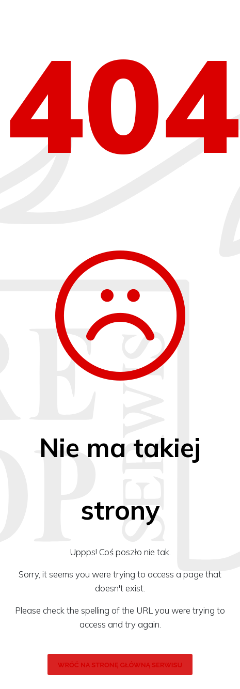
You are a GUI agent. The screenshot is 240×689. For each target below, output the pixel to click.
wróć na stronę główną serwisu (120, 665)
